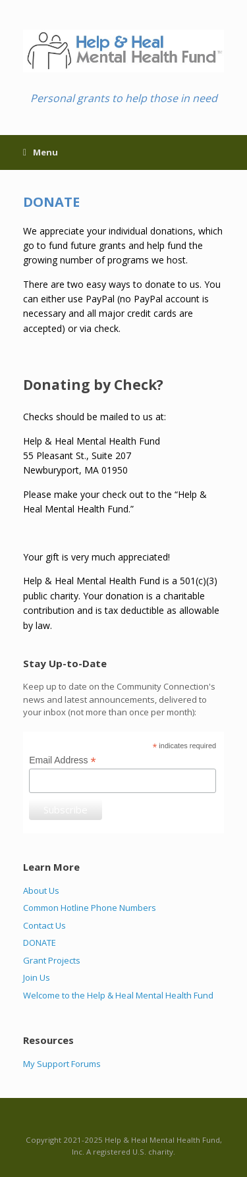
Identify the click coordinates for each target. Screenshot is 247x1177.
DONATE (39, 942)
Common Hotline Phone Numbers (89, 908)
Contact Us (44, 925)
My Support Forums (62, 1064)
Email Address (62, 760)
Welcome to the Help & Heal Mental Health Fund (118, 995)
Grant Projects (51, 960)
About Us (41, 890)
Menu (40, 152)
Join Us (36, 977)
